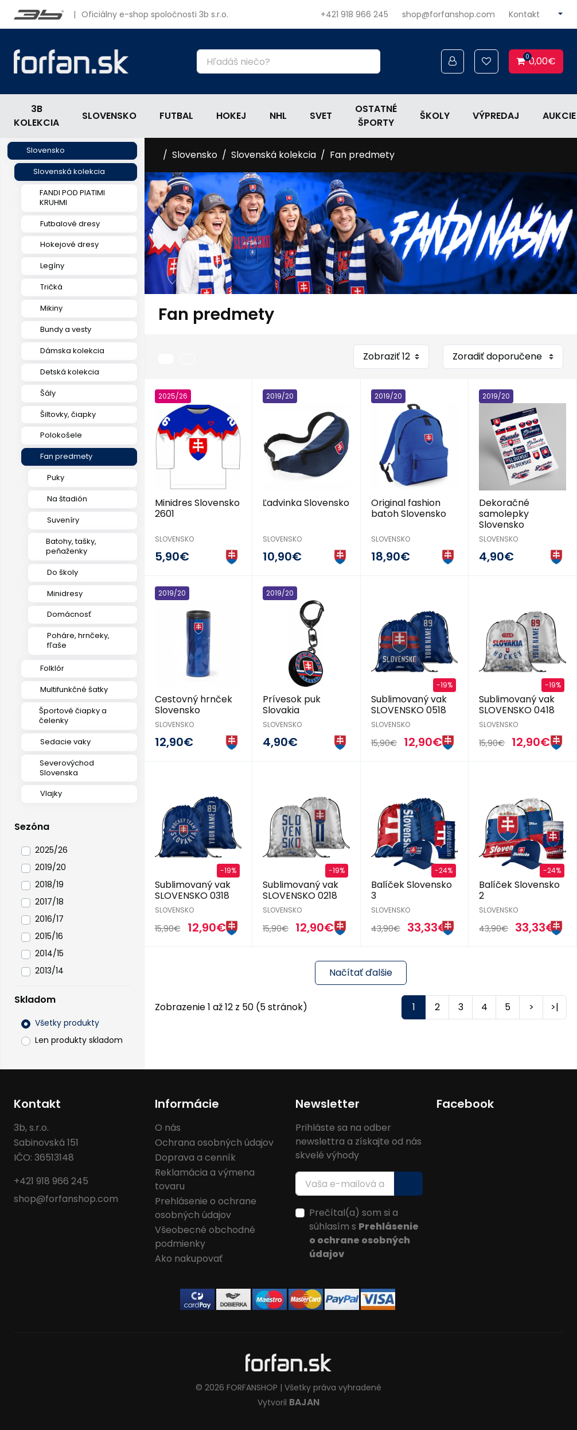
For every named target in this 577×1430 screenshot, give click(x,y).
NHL (278, 115)
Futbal (176, 115)
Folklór (52, 668)
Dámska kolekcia (72, 350)
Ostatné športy (376, 115)
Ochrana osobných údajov (214, 1142)
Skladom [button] (35, 999)
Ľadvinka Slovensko (306, 502)
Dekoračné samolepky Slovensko (504, 513)
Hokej (231, 115)
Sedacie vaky (65, 741)
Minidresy (65, 593)
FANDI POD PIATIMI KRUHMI (72, 197)
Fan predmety (66, 456)
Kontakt (524, 14)
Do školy (62, 572)
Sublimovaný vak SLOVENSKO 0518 (409, 705)
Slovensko (109, 115)
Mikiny (51, 308)
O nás (168, 1127)
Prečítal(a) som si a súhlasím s (364, 1233)
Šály (48, 393)
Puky (55, 477)
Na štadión (67, 498)
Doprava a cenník (195, 1157)
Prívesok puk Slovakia (292, 705)
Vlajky (51, 793)
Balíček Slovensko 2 (519, 890)
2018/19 (49, 884)
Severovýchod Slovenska (67, 767)
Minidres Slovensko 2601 (197, 508)
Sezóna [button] (31, 826)
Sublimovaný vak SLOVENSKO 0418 (517, 705)
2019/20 (50, 867)
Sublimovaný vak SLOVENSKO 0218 (300, 890)
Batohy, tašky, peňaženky (71, 546)
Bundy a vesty (65, 329)
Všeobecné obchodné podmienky (205, 1236)
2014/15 (49, 953)
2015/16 (49, 936)
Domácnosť (69, 614)
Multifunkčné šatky (74, 689)
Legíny (52, 265)
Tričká (51, 286)
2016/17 (49, 919)
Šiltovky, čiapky (68, 414)
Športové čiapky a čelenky (73, 715)
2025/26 (51, 850)
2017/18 (49, 901)
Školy (435, 115)
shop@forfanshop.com (448, 14)
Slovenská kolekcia (69, 171)
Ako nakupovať (189, 1258)
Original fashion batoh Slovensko (408, 508)
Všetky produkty (67, 1023)
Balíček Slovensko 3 (411, 890)
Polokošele (61, 435)
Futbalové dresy (70, 223)
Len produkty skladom (79, 1040)
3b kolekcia (36, 115)
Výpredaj (496, 115)
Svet (321, 115)
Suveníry (63, 520)
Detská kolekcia (69, 371)
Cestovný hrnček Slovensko (193, 705)
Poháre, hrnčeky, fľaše (78, 640)
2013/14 (49, 970)
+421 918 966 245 (354, 14)
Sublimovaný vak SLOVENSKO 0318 (193, 890)
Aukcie (559, 115)
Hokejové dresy (69, 244)
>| (555, 1007)
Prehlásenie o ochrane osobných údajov (205, 1208)
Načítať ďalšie (360, 972)
